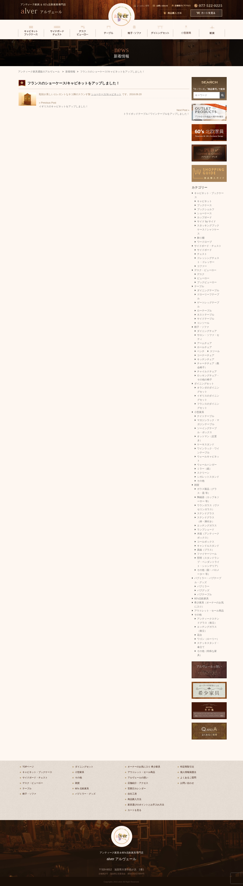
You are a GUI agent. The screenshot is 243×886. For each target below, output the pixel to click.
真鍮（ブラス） (205, 549)
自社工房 (132, 793)
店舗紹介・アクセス (138, 783)
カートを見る (134, 810)
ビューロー (203, 278)
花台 (199, 634)
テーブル (199, 286)
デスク (200, 274)
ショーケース (204, 213)
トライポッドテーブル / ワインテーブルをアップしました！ (156, 113)
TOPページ (28, 766)
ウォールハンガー (207, 464)
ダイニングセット (204, 383)
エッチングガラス (207, 525)
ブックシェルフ (205, 209)
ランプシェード (205, 529)
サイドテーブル (205, 318)
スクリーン (203, 472)
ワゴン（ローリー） (208, 639)
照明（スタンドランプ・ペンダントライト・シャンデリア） (208, 561)
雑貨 (196, 484)
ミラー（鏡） (204, 468)
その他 (200, 480)
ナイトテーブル (205, 416)
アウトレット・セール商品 (209, 610)
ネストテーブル (205, 314)
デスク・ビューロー (205, 270)
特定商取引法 (187, 766)
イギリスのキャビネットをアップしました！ (63, 106)
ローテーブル (204, 310)
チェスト (202, 254)
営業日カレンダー (137, 788)
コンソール (203, 322)
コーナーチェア (205, 355)
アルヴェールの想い (138, 777)
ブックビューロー (207, 282)
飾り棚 (200, 237)
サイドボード (204, 249)
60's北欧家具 (201, 598)
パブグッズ (203, 590)
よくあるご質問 (141, 6)
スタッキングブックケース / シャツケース (208, 229)
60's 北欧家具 (82, 788)
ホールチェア (204, 347)
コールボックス (205, 541)
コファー (202, 266)
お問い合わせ (187, 783)
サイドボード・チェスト (207, 245)
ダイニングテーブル (208, 290)
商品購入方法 (134, 799)
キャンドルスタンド (208, 545)
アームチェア (204, 343)
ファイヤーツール (207, 553)
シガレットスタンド (208, 476)
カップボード (204, 217)
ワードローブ (204, 241)
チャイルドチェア (207, 371)
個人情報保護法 (188, 772)
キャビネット (204, 201)
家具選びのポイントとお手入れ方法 (146, 804)
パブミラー (203, 586)
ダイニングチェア (207, 331)
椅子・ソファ (201, 327)
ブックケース (204, 205)
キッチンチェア (205, 359)
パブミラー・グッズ (85, 793)
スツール (215, 351)
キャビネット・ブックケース (37, 772)
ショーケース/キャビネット (106, 94)
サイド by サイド (206, 221)
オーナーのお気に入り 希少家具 (144, 766)
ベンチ (200, 351)
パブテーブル (204, 594)
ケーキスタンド (205, 444)
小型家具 (199, 412)
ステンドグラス (205, 513)
